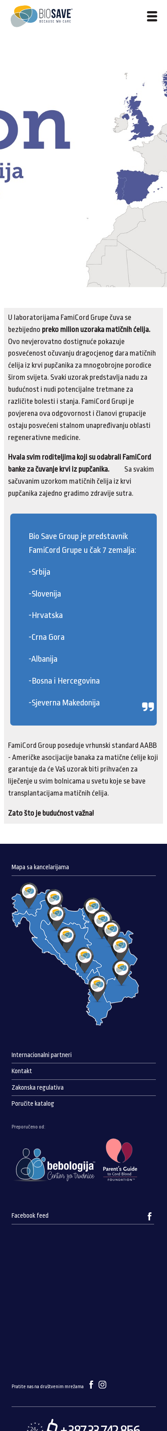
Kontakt (22, 1071)
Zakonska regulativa (38, 1087)
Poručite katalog (33, 1103)
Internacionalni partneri (42, 1055)
